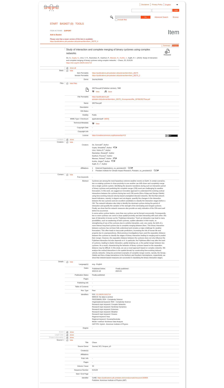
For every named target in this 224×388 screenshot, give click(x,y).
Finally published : (122, 269)
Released (167, 55)
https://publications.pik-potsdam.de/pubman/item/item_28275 (115, 73)
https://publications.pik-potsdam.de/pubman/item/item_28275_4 (74, 41)
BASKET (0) (66, 24)
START (54, 24)
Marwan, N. (114, 58)
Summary (166, 45)
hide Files (73, 83)
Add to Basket (55, 35)
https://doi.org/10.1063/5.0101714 (79, 63)
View (95, 92)
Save (108, 92)
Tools (79, 24)
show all (73, 68)
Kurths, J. (123, 58)
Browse (176, 17)
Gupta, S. (75, 58)
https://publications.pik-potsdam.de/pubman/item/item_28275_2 (116, 75)
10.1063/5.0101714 (103, 294)
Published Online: (98, 269)
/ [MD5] (106, 119)
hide (71, 71)
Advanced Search (161, 17)
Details (175, 45)
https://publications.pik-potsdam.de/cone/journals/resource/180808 (123, 378)
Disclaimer (145, 4)
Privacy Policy (157, 4)
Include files (122, 20)
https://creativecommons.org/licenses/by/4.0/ (109, 135)
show (72, 139)
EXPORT (67, 31)
